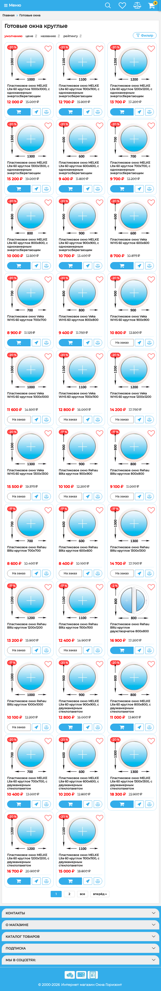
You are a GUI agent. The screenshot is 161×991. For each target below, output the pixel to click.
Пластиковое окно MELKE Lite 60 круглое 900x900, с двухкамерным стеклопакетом (79, 706)
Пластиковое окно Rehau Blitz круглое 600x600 (78, 549)
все (82, 894)
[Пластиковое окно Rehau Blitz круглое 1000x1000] (29, 678)
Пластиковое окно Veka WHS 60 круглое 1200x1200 (130, 395)
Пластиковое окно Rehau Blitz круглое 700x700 (26, 549)
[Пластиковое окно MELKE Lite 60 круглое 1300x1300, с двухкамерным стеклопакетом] (132, 755)
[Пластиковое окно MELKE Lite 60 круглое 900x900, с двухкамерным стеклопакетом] (81, 678)
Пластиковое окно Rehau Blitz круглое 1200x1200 (26, 625)
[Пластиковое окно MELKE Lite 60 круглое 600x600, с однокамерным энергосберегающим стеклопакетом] (81, 140)
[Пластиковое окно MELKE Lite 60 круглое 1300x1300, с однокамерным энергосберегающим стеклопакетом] (29, 140)
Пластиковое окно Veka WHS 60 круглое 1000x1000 (28, 395)
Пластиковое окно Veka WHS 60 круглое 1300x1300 (27, 472)
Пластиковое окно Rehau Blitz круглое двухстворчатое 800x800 (129, 627)
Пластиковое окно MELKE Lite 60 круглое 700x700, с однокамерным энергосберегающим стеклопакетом (130, 170)
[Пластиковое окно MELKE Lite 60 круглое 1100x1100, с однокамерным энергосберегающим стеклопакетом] (81, 63)
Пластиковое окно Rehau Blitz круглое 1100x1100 (78, 625)
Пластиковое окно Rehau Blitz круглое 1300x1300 (129, 549)
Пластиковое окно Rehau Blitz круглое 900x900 (78, 472)
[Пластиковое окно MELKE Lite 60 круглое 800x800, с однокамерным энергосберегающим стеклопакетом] (29, 217)
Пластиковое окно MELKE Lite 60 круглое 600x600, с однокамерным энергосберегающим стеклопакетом (79, 170)
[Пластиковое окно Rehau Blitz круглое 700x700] (29, 524)
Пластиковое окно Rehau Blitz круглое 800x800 (129, 472)
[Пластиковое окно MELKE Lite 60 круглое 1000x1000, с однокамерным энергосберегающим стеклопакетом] (29, 63)
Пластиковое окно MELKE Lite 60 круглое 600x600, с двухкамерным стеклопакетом (79, 783)
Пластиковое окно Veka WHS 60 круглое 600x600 (129, 241)
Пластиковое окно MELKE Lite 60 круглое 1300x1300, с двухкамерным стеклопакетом (131, 783)
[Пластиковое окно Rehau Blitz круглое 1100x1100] (81, 601)
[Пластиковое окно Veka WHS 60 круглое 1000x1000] (29, 371)
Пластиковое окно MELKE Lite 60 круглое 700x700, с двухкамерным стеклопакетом (27, 783)
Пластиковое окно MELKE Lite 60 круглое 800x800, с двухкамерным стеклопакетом (130, 706)
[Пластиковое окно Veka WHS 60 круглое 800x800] (81, 294)
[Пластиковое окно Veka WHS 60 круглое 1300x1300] (29, 448)
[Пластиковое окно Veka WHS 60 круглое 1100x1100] (81, 371)
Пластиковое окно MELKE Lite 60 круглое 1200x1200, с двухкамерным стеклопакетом (28, 860)
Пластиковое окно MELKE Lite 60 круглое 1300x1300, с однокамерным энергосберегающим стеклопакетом (28, 170)
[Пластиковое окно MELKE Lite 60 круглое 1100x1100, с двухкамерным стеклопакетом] (81, 832)
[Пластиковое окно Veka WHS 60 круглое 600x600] (132, 217)
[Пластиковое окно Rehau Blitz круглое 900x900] (81, 448)
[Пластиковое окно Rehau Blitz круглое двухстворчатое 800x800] (132, 601)
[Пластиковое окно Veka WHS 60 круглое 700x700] (29, 294)
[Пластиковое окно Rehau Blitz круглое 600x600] (81, 524)
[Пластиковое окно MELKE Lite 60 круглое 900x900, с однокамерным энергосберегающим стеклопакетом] (81, 217)
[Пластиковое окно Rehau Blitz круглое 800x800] (132, 448)
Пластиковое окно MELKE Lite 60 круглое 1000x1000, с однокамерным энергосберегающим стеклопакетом (28, 93)
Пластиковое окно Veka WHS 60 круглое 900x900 (129, 318)
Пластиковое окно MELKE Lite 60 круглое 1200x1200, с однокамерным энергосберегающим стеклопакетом (131, 93)
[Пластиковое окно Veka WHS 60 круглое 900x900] (132, 294)
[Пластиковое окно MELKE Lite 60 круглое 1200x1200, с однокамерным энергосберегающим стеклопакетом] (132, 63)
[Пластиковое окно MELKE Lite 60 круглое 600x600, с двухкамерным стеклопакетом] (81, 755)
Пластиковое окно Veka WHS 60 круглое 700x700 (26, 318)
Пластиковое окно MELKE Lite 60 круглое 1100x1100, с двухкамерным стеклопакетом (79, 860)
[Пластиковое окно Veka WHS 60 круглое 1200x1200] (132, 371)
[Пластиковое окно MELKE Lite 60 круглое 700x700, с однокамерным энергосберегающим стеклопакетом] (132, 140)
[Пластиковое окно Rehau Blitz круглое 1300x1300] (132, 524)
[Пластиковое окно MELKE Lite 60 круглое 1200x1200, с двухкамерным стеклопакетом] (29, 832)
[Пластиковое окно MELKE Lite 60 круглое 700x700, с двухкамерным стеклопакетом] (29, 755)
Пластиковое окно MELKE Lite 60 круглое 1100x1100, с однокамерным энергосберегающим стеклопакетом (79, 93)
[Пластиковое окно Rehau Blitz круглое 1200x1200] (29, 601)
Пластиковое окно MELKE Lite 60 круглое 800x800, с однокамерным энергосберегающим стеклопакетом (27, 246)
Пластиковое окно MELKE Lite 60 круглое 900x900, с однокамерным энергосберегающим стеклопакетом (79, 246)
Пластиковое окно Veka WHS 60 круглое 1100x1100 (78, 395)
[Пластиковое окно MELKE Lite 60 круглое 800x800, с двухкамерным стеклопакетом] (132, 678)
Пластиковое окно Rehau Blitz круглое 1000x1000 (26, 702)
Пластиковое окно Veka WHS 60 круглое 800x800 (78, 318)
